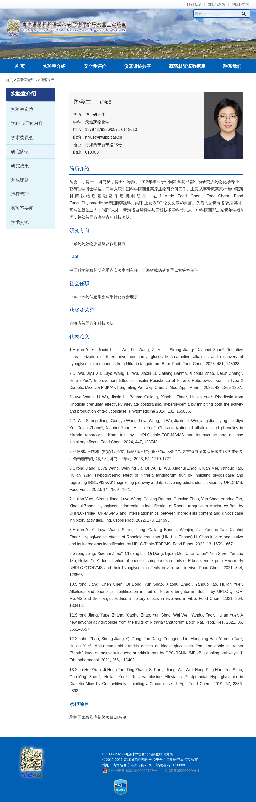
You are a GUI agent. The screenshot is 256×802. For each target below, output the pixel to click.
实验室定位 (22, 109)
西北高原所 (216, 4)
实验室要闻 (22, 208)
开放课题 (20, 179)
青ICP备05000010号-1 (181, 771)
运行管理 (20, 194)
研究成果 (20, 165)
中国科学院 (240, 4)
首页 (9, 80)
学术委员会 (22, 137)
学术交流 (20, 222)
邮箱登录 (194, 4)
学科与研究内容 (27, 123)
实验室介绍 (26, 80)
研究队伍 (48, 80)
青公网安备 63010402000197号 (129, 770)
